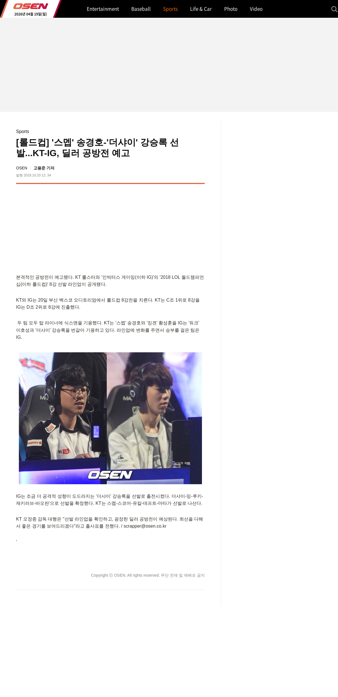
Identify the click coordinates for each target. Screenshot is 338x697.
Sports (22, 131)
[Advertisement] (157, 227)
